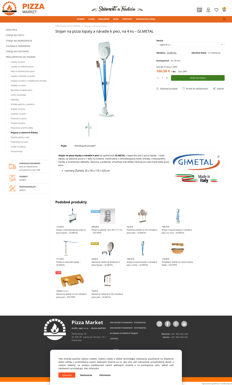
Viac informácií (91, 368)
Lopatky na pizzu (18, 113)
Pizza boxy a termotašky (22, 127)
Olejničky (15, 99)
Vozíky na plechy (18, 146)
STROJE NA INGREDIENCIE (19, 40)
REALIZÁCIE (103, 19)
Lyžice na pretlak (18, 94)
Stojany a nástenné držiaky (24, 132)
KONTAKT (127, 19)
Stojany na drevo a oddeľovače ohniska (28, 80)
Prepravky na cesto (19, 141)
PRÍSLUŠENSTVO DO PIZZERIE (21, 56)
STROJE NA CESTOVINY (17, 51)
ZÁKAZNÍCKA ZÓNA (145, 19)
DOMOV (81, 19)
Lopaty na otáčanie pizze (22, 66)
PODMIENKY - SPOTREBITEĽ (128, 328)
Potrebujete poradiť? (85, 145)
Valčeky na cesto (18, 85)
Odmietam (105, 375)
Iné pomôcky (17, 151)
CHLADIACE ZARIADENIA (18, 46)
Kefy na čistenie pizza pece (23, 71)
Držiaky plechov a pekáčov (23, 104)
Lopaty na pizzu (18, 62)
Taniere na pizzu (18, 123)
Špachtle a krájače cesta (21, 90)
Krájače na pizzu (18, 109)
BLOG (116, 19)
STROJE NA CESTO (15, 35)
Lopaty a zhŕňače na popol (23, 76)
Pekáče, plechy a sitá (20, 137)
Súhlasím (67, 375)
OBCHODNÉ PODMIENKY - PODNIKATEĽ (128, 322)
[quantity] (162, 78)
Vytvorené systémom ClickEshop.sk (217, 383)
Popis (64, 145)
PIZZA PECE (11, 29)
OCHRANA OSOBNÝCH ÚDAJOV (124, 333)
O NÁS (91, 19)
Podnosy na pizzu (19, 118)
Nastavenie (86, 375)
